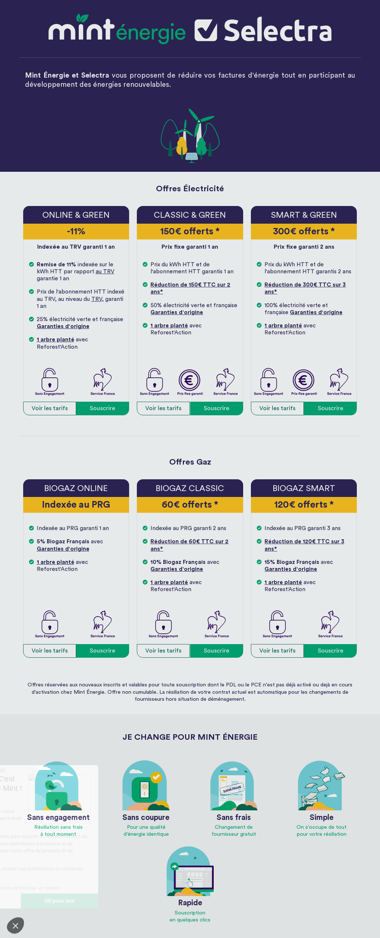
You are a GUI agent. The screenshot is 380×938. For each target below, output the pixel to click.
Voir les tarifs (50, 408)
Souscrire (102, 408)
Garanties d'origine (63, 326)
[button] (15, 925)
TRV (96, 299)
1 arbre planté (55, 339)
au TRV (105, 271)
